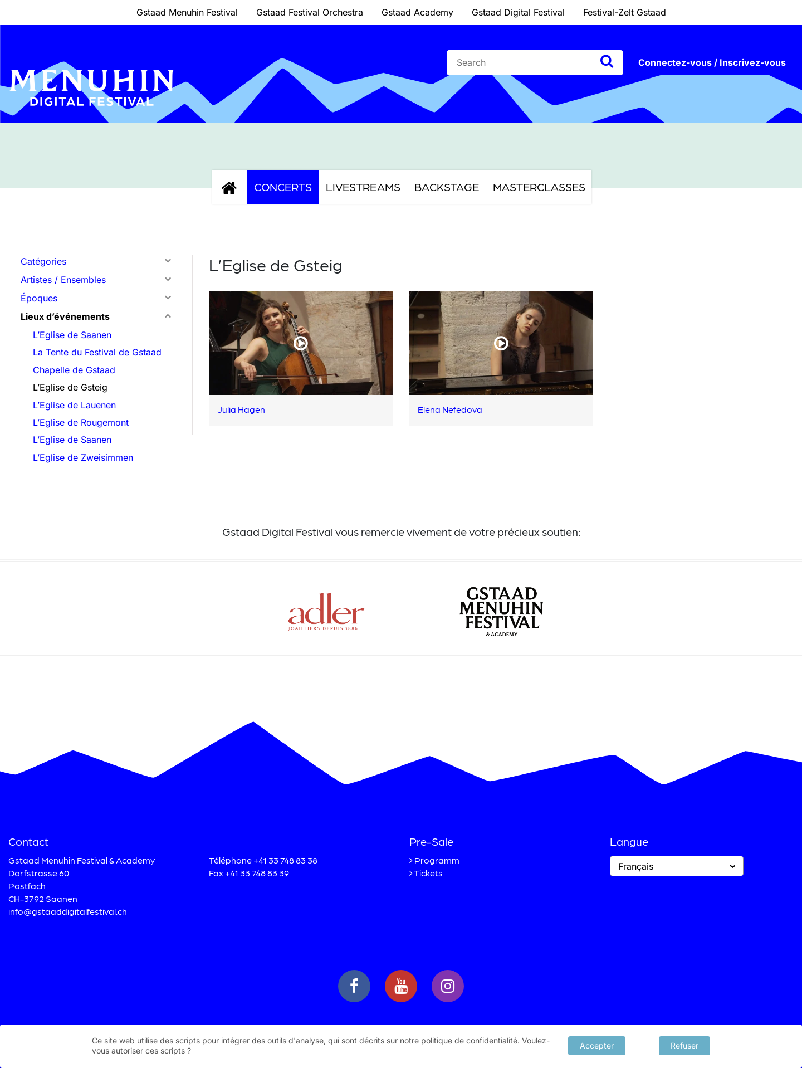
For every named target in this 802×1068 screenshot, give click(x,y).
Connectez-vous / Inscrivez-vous (712, 62)
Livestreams (363, 186)
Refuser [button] (684, 1045)
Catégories (43, 261)
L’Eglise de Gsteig (70, 387)
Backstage (446, 186)
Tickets (428, 873)
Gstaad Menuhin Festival (187, 12)
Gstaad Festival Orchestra (309, 12)
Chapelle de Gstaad (74, 369)
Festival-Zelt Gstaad (624, 12)
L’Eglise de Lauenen (74, 405)
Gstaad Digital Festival (518, 12)
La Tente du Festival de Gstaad (97, 352)
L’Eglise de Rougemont (81, 422)
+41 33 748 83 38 (285, 860)
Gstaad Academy (417, 12)
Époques (39, 298)
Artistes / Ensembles (63, 279)
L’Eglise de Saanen (72, 334)
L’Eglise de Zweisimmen (83, 457)
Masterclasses (539, 186)
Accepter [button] (597, 1045)
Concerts (283, 186)
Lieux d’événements (65, 316)
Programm (436, 860)
